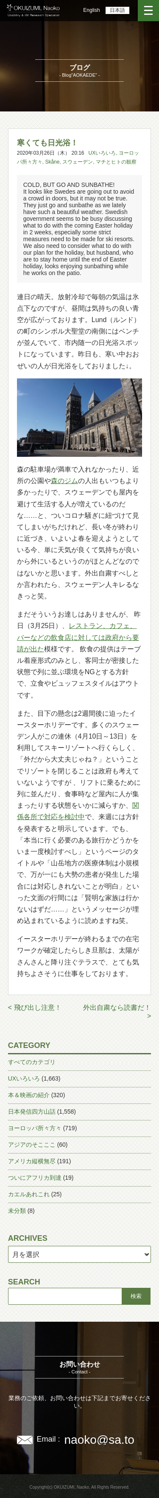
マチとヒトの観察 (116, 162)
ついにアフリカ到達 (34, 1177)
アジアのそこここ (32, 1144)
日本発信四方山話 (32, 1111)
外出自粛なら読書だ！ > (117, 1012)
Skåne (52, 162)
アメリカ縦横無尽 (32, 1161)
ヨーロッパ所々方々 (34, 1128)
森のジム (64, 480)
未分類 (17, 1210)
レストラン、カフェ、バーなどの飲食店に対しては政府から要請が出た (78, 637)
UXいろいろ (102, 153)
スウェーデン (77, 162)
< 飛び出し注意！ (34, 1007)
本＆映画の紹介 (29, 1095)
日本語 (117, 10)
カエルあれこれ (29, 1194)
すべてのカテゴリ (32, 1062)
